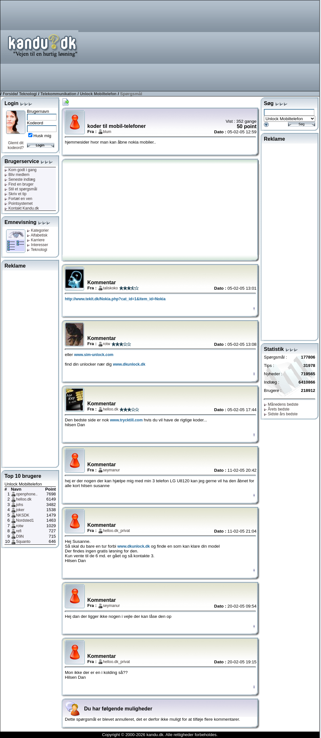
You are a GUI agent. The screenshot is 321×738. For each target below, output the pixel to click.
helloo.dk (23, 499)
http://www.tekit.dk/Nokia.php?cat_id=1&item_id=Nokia (115, 299)
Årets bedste (277, 409)
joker (20, 510)
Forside (9, 94)
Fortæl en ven (18, 198)
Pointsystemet (18, 203)
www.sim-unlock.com (93, 354)
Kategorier (38, 230)
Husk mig (42, 135)
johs (19, 504)
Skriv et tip (15, 194)
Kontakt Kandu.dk (21, 208)
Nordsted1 (25, 520)
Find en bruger (18, 184)
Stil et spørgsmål (20, 189)
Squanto (23, 541)
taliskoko (110, 288)
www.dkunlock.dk (129, 364)
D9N (20, 536)
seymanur (111, 470)
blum (107, 131)
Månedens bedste (281, 404)
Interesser (37, 245)
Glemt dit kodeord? (16, 145)
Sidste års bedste (281, 414)
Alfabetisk (37, 235)
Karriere (36, 240)
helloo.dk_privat (116, 530)
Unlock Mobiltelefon (98, 94)
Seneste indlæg (19, 179)
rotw (19, 526)
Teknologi (28, 94)
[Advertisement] (227, 45)
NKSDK (22, 515)
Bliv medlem (17, 174)
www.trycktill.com (126, 420)
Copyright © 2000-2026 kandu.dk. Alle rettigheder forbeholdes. (160, 734)
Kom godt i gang (20, 170)
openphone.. (27, 494)
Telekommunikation (58, 94)
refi (19, 531)
